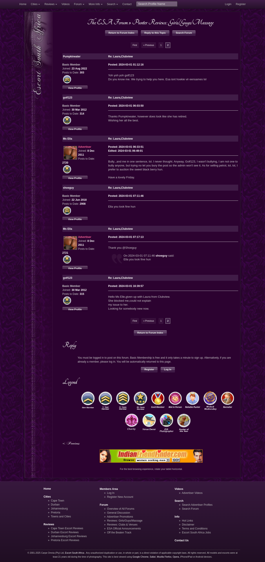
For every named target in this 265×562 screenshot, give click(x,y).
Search (111, 4)
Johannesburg (59, 508)
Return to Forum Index (121, 32)
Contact (127, 4)
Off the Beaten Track (119, 532)
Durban (55, 504)
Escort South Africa (74, 553)
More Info (94, 4)
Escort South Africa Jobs (196, 532)
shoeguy (161, 255)
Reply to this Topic (155, 32)
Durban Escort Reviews (65, 532)
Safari (153, 557)
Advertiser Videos (192, 492)
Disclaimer (188, 524)
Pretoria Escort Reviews (65, 540)
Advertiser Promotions (120, 516)
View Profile (75, 88)
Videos (66, 4)
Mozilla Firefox (164, 557)
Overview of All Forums (120, 508)
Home (22, 4)
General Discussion (118, 512)
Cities (34, 4)
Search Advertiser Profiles (197, 504)
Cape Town (57, 500)
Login (228, 4)
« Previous (148, 45)
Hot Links (187, 520)
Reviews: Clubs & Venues (122, 524)
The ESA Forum (107, 22)
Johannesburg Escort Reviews (69, 536)
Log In (167, 369)
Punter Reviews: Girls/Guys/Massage (172, 22)
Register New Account (120, 496)
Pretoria (55, 512)
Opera (176, 557)
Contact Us (182, 540)
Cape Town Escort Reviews (67, 528)
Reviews (49, 4)
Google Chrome (140, 557)
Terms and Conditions (195, 528)
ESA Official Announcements (124, 528)
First (134, 45)
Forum (78, 4)
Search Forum (184, 32)
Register (241, 4)
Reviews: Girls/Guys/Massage (124, 520)
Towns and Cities (61, 516)
